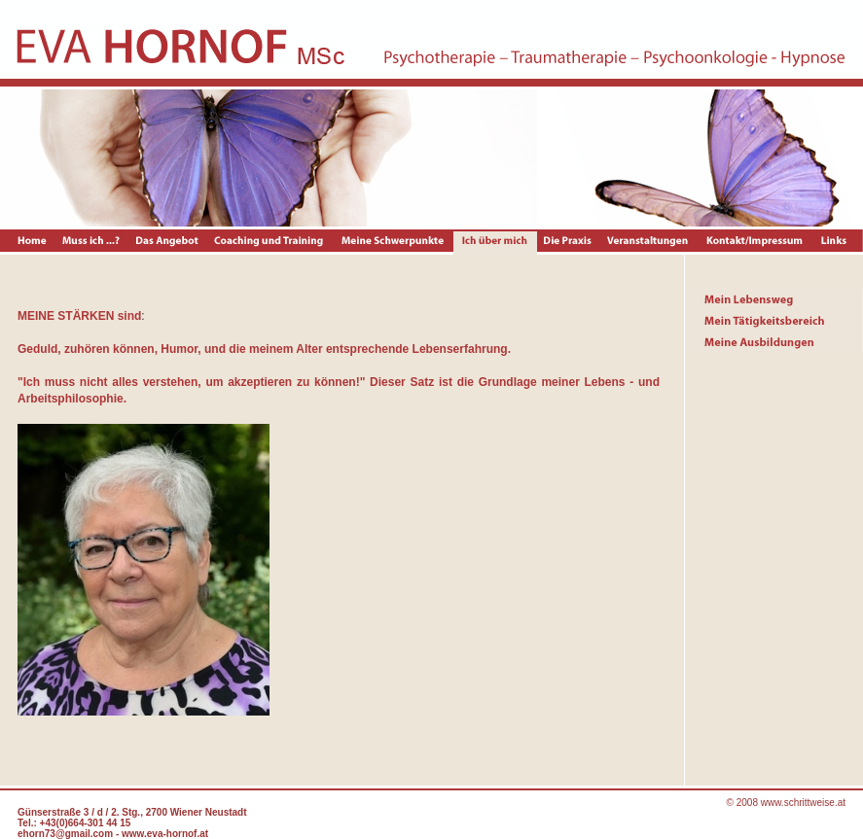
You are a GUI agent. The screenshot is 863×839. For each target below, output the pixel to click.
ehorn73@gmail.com (65, 833)
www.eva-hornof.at (165, 833)
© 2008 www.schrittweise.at (786, 802)
